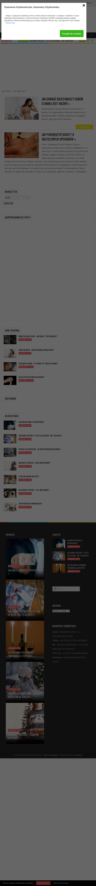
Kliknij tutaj (10, 23)
